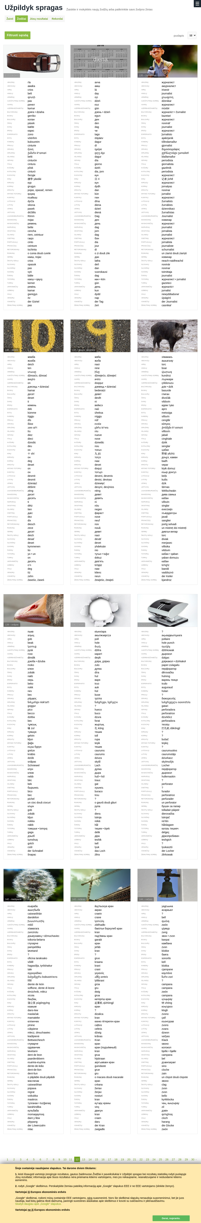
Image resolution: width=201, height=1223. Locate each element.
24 (154, 1159)
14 (90, 1159)
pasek (19, 209)
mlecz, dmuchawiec (27, 1032)
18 (115, 1159)
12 (77, 1159)
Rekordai (57, 18)
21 (134, 1159)
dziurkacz (155, 758)
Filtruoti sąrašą (17, 35)
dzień (86, 209)
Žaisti (9, 18)
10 (65, 1159)
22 (141, 1159)
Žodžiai (21, 18)
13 (83, 1159)
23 (147, 1159)
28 (180, 1159)
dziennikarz (156, 209)
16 (103, 1159)
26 (167, 1159)
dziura (86, 758)
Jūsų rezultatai (39, 18)
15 (96, 1159)
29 (186, 1159)
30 (192, 1159)
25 (160, 1159)
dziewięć (88, 483)
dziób (19, 758)
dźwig (86, 1032)
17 (109, 1159)
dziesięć (20, 483)
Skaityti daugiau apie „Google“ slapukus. (38, 1203)
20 (128, 1159)
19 (122, 1159)
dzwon (153, 1032)
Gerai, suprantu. (171, 1218)
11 (70, 1159)
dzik (152, 483)
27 (173, 1159)
